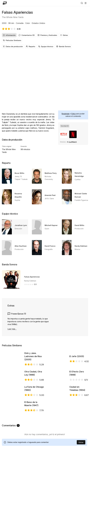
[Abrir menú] (85, 3)
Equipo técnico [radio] (45, 46)
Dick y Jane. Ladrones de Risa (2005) (33, 363)
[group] (45, 37)
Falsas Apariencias (32, 277)
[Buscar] (82, 3)
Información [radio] (9, 35)
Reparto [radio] (30, 46)
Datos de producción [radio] (13, 46)
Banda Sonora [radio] (63, 46)
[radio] (64, 126)
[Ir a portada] (5, 3)
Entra (73, 114)
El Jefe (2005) (76, 363)
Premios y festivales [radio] (47, 35)
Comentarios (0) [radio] (27, 35)
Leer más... (12, 329)
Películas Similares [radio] (12, 40)
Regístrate (65, 114)
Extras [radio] (64, 35)
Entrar (81, 505)
